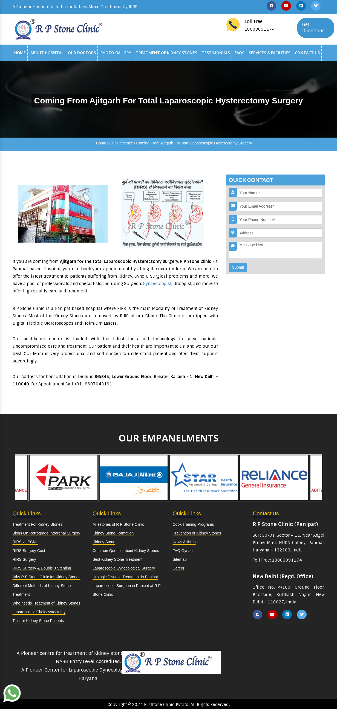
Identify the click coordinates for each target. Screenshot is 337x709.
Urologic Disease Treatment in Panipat (125, 577)
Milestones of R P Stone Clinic (118, 524)
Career (179, 568)
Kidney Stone (104, 542)
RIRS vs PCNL (25, 542)
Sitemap (180, 559)
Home (20, 52)
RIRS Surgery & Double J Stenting (42, 568)
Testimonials (216, 52)
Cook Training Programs (193, 524)
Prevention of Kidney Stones (197, 533)
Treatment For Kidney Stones (37, 524)
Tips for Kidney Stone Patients (38, 620)
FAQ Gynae (183, 550)
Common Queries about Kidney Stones (126, 550)
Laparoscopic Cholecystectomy (39, 612)
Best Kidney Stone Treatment (117, 559)
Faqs (239, 52)
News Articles (184, 542)
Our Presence (121, 143)
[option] (204, 477)
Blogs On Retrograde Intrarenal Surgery (46, 533)
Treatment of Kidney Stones (166, 52)
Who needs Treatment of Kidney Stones (46, 603)
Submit (238, 267)
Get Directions (313, 28)
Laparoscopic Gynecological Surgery (124, 568)
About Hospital (46, 52)
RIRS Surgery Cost (29, 550)
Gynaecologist (157, 283)
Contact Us (307, 52)
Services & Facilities (269, 52)
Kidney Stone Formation (113, 533)
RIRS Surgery (24, 559)
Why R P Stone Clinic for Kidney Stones (46, 577)
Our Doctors (82, 52)
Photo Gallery (115, 52)
